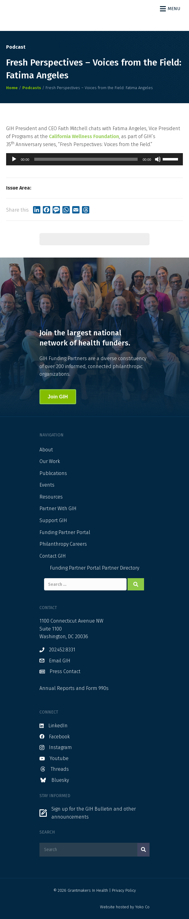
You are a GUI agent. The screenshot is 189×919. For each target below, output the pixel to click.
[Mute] (158, 159)
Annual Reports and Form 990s (74, 688)
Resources (51, 497)
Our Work (49, 461)
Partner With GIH (57, 508)
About (46, 450)
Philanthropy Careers (63, 544)
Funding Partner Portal (64, 532)
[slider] (86, 159)
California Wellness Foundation (84, 136)
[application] (94, 159)
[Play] (14, 159)
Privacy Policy (124, 890)
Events (46, 485)
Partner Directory (120, 568)
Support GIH (53, 520)
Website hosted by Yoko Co (125, 907)
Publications (53, 473)
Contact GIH (52, 556)
